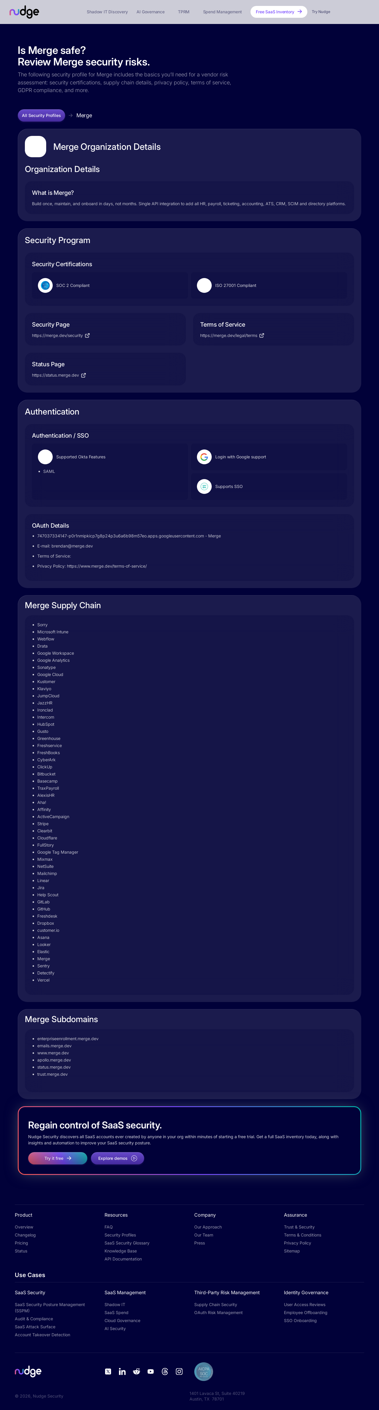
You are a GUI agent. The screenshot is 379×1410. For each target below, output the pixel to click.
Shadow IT (115, 1304)
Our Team (203, 1234)
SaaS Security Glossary (127, 1242)
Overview (24, 1226)
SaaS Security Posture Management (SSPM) (50, 1307)
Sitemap (292, 1250)
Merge (84, 115)
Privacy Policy (297, 1242)
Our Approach (208, 1226)
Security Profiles (120, 1234)
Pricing (21, 1242)
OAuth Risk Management (218, 1312)
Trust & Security (299, 1226)
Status (21, 1250)
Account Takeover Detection (42, 1334)
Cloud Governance (122, 1320)
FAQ (109, 1226)
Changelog (25, 1234)
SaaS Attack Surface (35, 1326)
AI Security (115, 1328)
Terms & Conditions (302, 1234)
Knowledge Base (121, 1250)
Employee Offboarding (305, 1312)
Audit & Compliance (34, 1318)
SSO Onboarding (300, 1320)
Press (199, 1242)
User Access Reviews (304, 1304)
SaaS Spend (117, 1312)
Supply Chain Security (215, 1304)
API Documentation (123, 1258)
